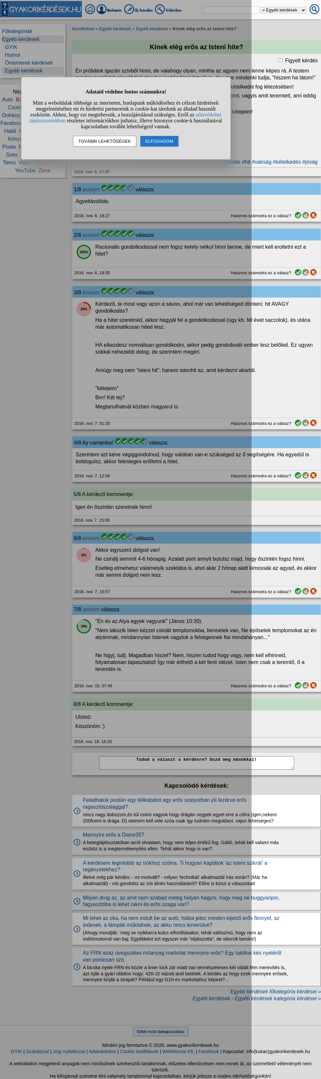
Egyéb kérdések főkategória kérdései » (275, 991)
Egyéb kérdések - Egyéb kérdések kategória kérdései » (257, 998)
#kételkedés (287, 162)
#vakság (262, 162)
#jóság (310, 162)
